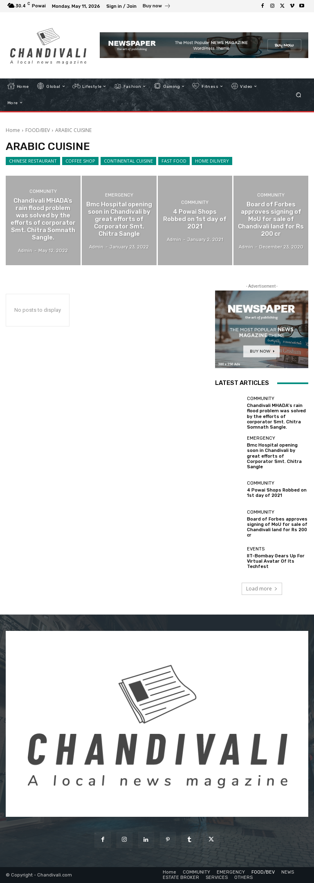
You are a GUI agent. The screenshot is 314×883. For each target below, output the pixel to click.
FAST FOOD (174, 161)
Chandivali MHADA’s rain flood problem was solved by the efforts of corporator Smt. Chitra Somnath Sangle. (276, 416)
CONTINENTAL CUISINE (128, 161)
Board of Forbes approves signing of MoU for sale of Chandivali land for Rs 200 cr (277, 527)
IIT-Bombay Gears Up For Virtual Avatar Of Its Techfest (276, 561)
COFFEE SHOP (80, 161)
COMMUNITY (43, 191)
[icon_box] (157, 6)
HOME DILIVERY (212, 161)
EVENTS (256, 549)
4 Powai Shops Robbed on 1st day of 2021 (277, 492)
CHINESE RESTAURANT (33, 161)
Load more (262, 588)
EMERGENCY (119, 195)
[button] (299, 95)
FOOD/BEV (37, 130)
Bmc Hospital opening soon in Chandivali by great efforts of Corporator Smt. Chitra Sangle (274, 456)
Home (13, 130)
